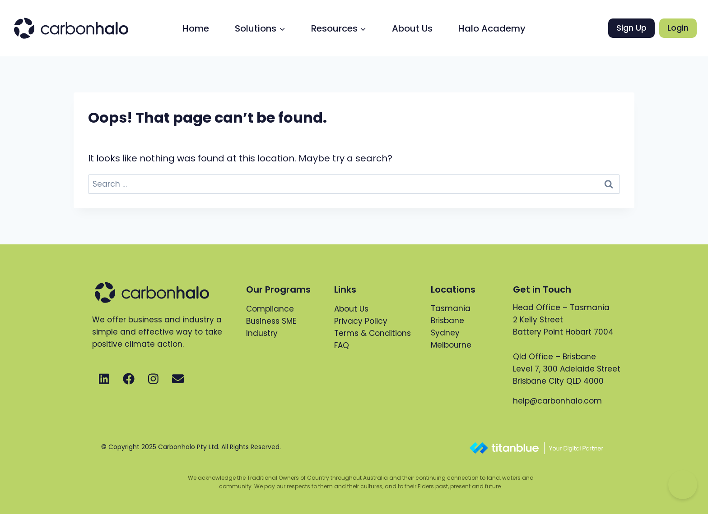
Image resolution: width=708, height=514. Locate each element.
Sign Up (631, 27)
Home (195, 28)
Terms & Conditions (372, 333)
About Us (412, 28)
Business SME (271, 321)
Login (678, 27)
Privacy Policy (360, 321)
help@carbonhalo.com (557, 400)
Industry (262, 333)
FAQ (341, 345)
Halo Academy (492, 28)
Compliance (270, 308)
